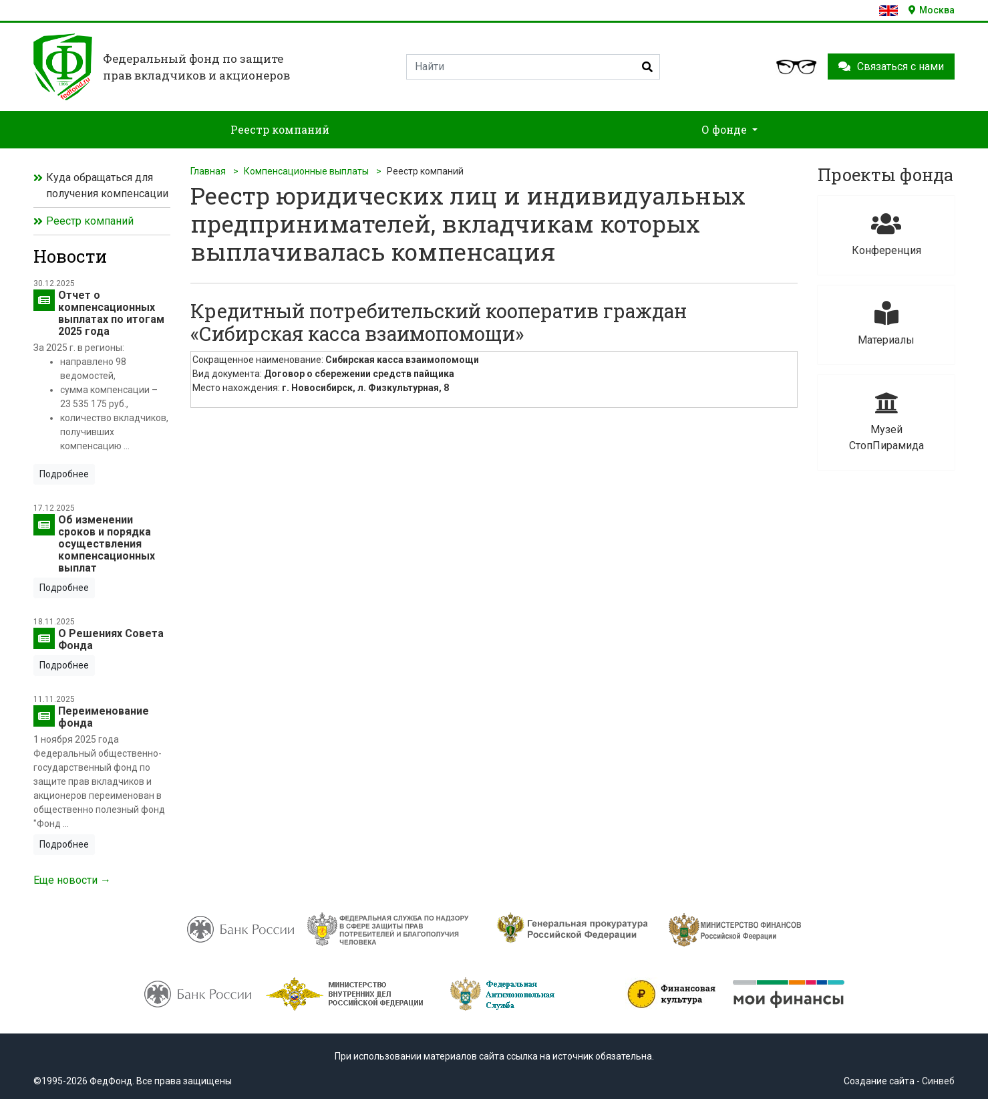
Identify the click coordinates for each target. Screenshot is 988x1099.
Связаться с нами (891, 66)
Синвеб (938, 1081)
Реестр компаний (90, 221)
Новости (70, 256)
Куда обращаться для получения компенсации (107, 185)
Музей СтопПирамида (886, 421)
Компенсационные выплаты (306, 171)
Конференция (886, 234)
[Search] (533, 67)
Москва (932, 10)
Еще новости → (72, 880)
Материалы (886, 323)
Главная (208, 171)
